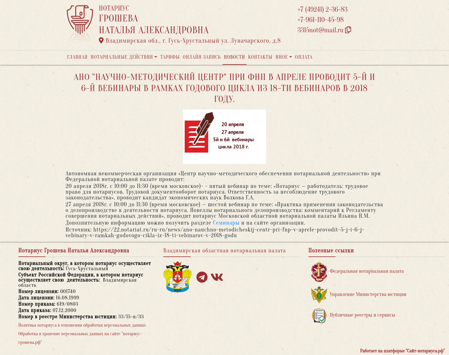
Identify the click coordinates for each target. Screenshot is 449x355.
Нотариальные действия (121, 57)
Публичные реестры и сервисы (353, 315)
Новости (234, 57)
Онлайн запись (202, 57)
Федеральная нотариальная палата (357, 271)
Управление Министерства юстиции (359, 294)
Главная (77, 57)
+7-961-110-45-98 (321, 20)
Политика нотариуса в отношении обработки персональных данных (82, 325)
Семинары (226, 222)
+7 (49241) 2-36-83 (323, 9)
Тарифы (170, 57)
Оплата (304, 57)
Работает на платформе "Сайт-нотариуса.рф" (402, 351)
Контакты (260, 57)
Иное (281, 57)
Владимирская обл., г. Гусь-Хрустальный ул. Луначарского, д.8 (190, 40)
